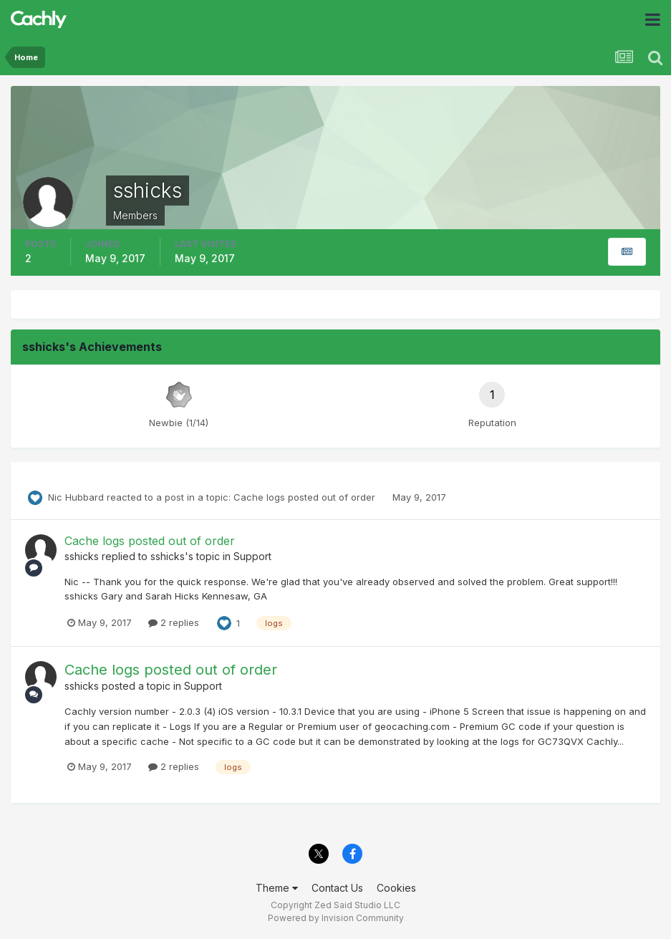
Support (252, 556)
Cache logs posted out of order (305, 497)
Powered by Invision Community (336, 917)
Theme (277, 888)
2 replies (173, 622)
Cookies (396, 888)
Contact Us (337, 888)
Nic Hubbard (76, 497)
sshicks (81, 556)
